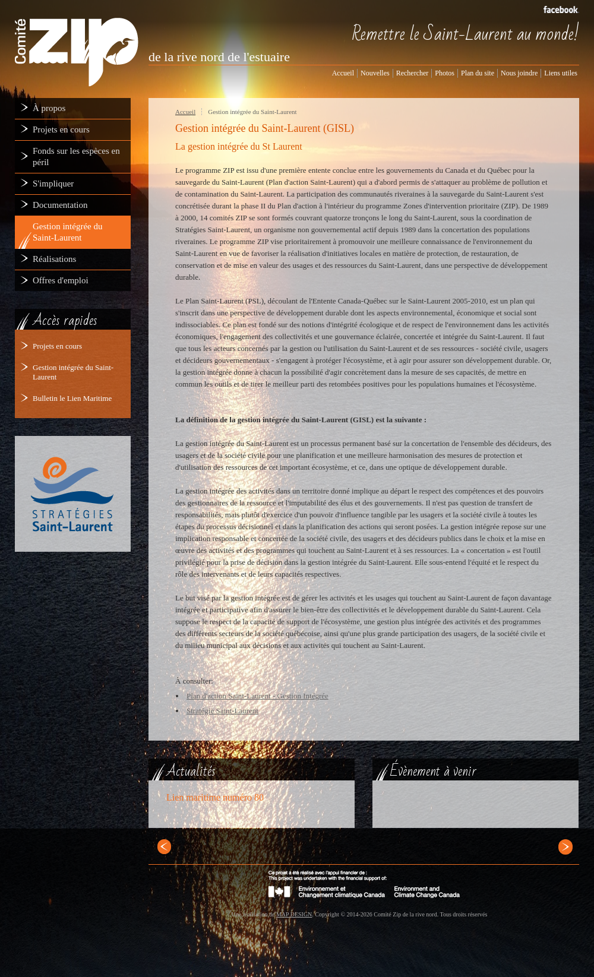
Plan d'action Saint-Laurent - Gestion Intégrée (257, 695)
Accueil (185, 111)
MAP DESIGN (294, 914)
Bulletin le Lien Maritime (72, 398)
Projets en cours (57, 346)
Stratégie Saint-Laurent (222, 710)
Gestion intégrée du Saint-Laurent (252, 111)
